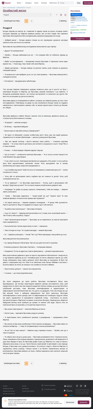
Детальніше (70, 402)
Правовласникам (8, 388)
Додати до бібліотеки (78, 32)
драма (78, 25)
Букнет (4, 7)
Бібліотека (53, 3)
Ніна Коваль (75, 11)
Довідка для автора (9, 393)
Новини (5, 386)
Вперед (62, 21)
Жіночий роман (11, 7)
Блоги (36, 3)
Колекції (44, 3)
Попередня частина (12, 21)
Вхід (78, 3)
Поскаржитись (80, 38)
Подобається (76, 14)
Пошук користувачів (28, 391)
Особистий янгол (20, 7)
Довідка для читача (9, 391)
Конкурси (28, 3)
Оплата (24, 386)
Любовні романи (81, 19)
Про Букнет (25, 388)
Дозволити (83, 402)
